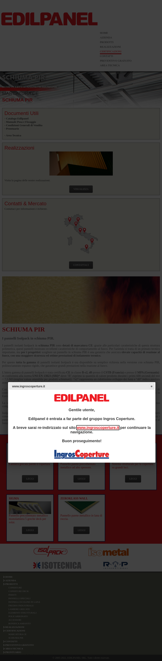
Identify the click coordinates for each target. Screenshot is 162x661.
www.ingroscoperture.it (98, 428)
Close (151, 386)
